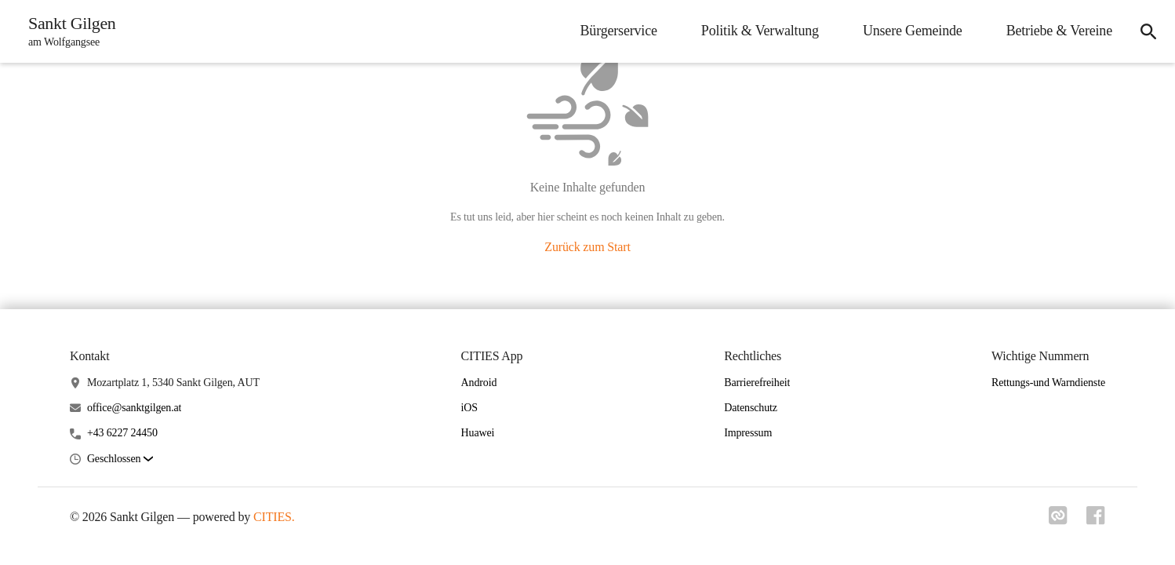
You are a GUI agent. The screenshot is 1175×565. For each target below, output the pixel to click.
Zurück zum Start (587, 246)
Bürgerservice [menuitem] (618, 30)
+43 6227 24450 (122, 433)
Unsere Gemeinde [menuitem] (912, 30)
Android (479, 382)
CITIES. (274, 516)
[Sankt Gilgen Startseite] (67, 31)
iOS (469, 408)
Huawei (478, 433)
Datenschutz (750, 408)
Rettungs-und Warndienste (1048, 382)
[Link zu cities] (1058, 520)
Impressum (748, 433)
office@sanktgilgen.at (134, 408)
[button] (120, 459)
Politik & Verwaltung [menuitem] (760, 30)
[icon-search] (1148, 31)
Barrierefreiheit (757, 382)
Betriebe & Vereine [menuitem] (1059, 30)
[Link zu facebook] (1095, 520)
